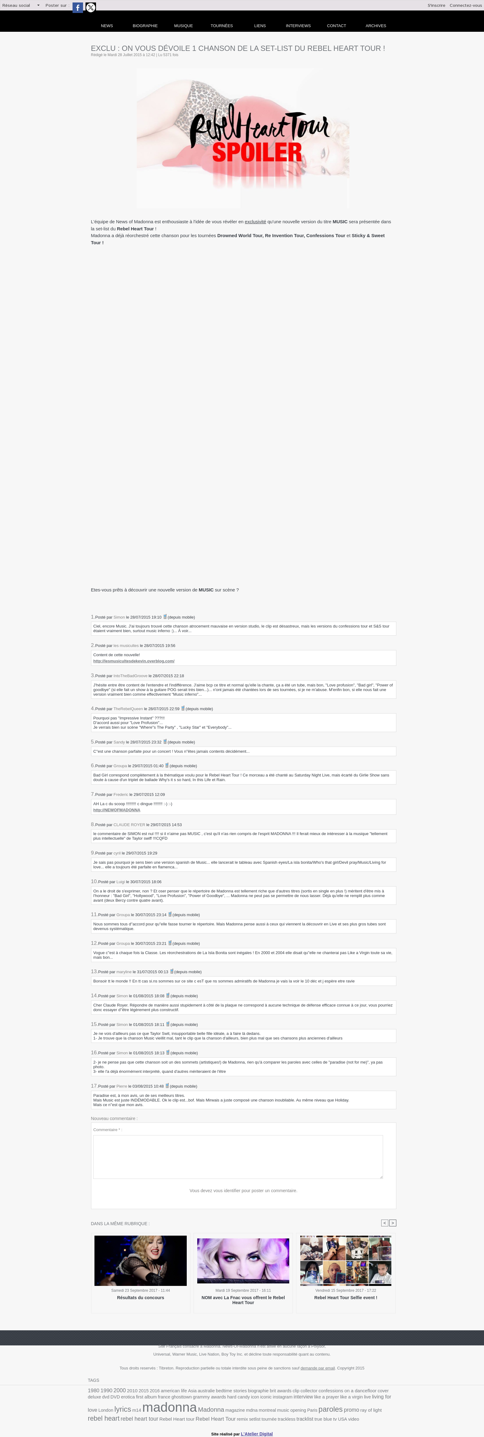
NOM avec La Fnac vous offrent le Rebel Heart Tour (243, 1300)
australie (197, 1391)
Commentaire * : (107, 1129)
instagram (237, 1398)
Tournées (222, 25)
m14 (383, 1398)
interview (256, 1398)
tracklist (209, 1418)
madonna (113, 1408)
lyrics (370, 1398)
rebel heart (324, 1410)
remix (151, 1418)
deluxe (372, 1391)
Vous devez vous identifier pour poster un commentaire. (243, 1190)
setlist (163, 1418)
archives (376, 25)
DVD (391, 1391)
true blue (226, 1418)
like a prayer (277, 1398)
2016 (149, 1391)
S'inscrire (436, 5)
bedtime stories (220, 1391)
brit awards (266, 1391)
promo (281, 1411)
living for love (333, 1398)
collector (292, 1391)
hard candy (196, 1398)
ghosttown (143, 1398)
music (217, 1411)
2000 (117, 1391)
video (254, 1418)
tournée (176, 1418)
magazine (173, 1411)
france (127, 1398)
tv (237, 1418)
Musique (183, 25)
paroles (261, 1410)
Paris (244, 1411)
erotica (94, 1398)
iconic (221, 1398)
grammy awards (169, 1398)
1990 (104, 1391)
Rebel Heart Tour (127, 1418)
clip (280, 1391)
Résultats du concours (140, 1298)
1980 (93, 1391)
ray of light (299, 1411)
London (355, 1398)
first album (111, 1398)
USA (244, 1418)
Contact (336, 25)
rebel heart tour (357, 1411)
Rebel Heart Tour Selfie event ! (346, 1298)
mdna (188, 1411)
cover (360, 1391)
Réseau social (16, 5)
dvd (383, 1391)
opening (231, 1411)
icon (211, 1398)
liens (260, 25)
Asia (184, 1391)
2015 (139, 1391)
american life (167, 1391)
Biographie (145, 25)
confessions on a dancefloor (327, 1391)
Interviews (298, 25)
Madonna (151, 1410)
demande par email (318, 1368)
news (107, 25)
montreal (203, 1411)
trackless (192, 1418)
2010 (129, 1391)
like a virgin (300, 1398)
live (315, 1398)
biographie (245, 1391)
